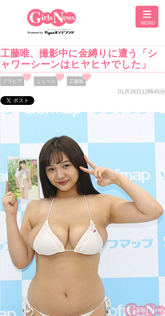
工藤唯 (76, 81)
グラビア (12, 81)
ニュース (45, 81)
